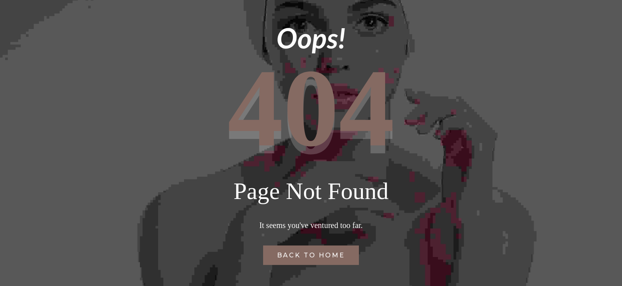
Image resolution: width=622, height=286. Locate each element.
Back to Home (311, 255)
